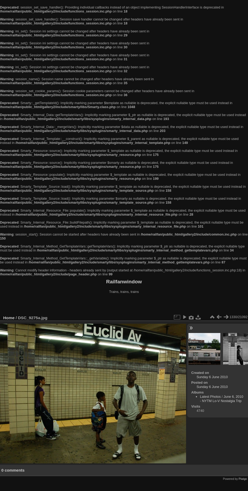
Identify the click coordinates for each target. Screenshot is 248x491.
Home (9, 317)
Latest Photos (210, 397)
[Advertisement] (124, 305)
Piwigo (243, 478)
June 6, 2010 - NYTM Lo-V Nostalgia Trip (221, 399)
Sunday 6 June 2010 (212, 377)
